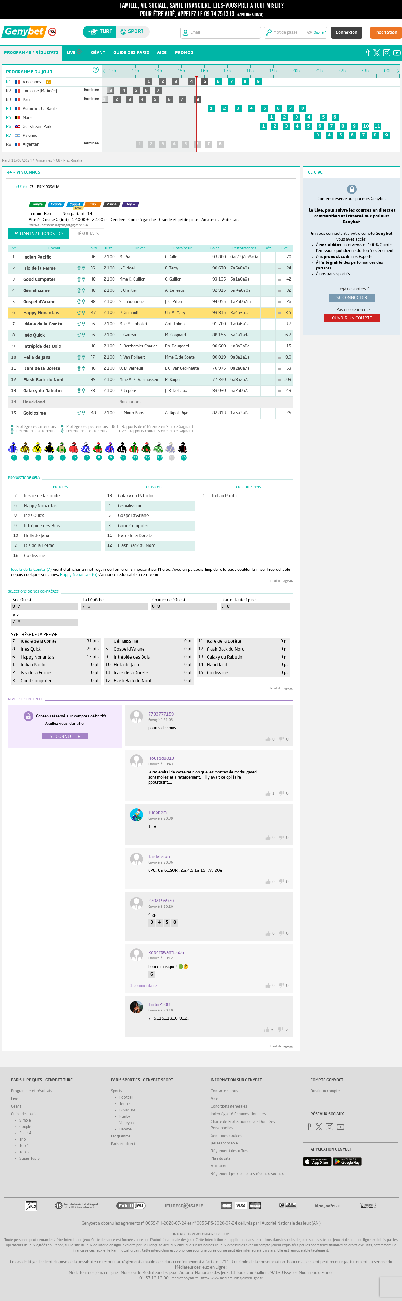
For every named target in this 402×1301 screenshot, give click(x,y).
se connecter (351, 298)
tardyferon (159, 857)
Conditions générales (229, 1107)
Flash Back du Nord (43, 380)
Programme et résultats (31, 1091)
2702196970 (161, 901)
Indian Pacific (37, 257)
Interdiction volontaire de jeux (201, 1234)
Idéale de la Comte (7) (31, 570)
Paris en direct (123, 1144)
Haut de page (279, 581)
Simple (25, 1121)
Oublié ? (320, 33)
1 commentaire (143, 986)
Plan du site (221, 1159)
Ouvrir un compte (325, 1091)
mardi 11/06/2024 (17, 161)
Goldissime (34, 413)
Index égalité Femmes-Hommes (238, 1114)
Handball (126, 1129)
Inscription (386, 33)
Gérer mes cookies (226, 1136)
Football (126, 1098)
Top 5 (24, 1152)
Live (14, 1099)
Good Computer (39, 279)
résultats (87, 234)
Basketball (128, 1110)
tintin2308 (159, 1005)
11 (377, 126)
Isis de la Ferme (39, 268)
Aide (214, 1099)
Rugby (124, 1117)
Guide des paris (24, 1114)
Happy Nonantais (41, 313)
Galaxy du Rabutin (42, 391)
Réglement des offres (229, 1151)
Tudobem (157, 812)
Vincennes (44, 161)
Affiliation (219, 1166)
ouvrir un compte (352, 318)
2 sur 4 (25, 1133)
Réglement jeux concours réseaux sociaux (247, 1174)
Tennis (125, 1104)
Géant (16, 1107)
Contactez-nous (224, 1091)
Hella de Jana (37, 357)
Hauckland (34, 402)
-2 (287, 1030)
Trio (22, 1140)
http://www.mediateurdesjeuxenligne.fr (232, 1278)
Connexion (346, 33)
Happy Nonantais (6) (78, 575)
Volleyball (127, 1123)
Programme (121, 1136)
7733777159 (161, 714)
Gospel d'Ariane (39, 302)
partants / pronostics (38, 234)
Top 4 (24, 1146)
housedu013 (161, 758)
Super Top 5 (29, 1159)
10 (366, 126)
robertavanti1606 (166, 952)
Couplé (25, 1127)
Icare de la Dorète (41, 369)
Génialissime (36, 291)
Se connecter (65, 736)
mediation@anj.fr (185, 1278)
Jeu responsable (224, 1143)
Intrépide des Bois (42, 346)
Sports (116, 1091)
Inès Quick (34, 335)
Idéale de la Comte (42, 324)
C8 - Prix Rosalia (69, 161)
